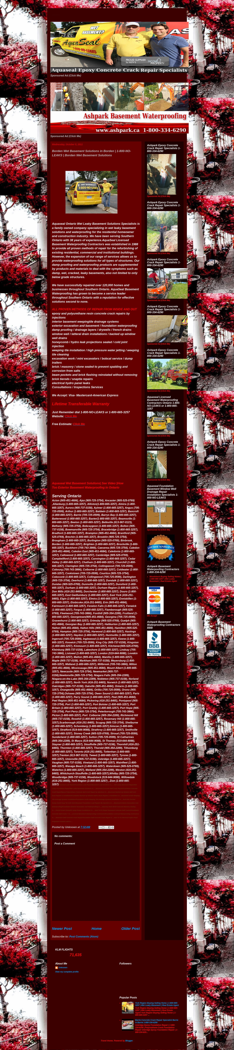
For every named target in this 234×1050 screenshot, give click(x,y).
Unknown (62, 967)
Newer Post (62, 929)
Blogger (129, 1041)
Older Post (130, 929)
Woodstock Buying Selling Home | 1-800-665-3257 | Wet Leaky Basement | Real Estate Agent (165, 578)
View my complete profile (67, 972)
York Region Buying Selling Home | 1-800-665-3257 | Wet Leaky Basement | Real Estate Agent (157, 1004)
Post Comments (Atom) (83, 936)
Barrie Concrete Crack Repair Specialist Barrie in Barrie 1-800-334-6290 (156, 1021)
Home (96, 929)
